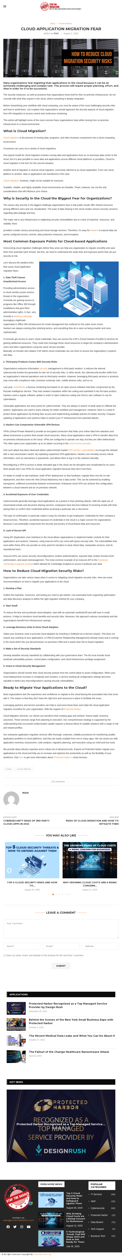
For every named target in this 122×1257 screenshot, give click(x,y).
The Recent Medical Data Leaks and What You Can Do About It (72, 1035)
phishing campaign (23, 316)
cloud (8, 769)
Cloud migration (11, 137)
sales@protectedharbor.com (18, 1220)
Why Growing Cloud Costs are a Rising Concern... (90, 884)
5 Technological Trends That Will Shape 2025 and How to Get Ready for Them (75, 1236)
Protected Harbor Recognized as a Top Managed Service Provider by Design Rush (68, 1005)
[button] (9, 870)
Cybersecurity (103, 1208)
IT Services (103, 1194)
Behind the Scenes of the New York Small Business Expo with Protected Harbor (71, 1021)
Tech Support (103, 1229)
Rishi (56, 33)
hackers (94, 230)
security (43, 368)
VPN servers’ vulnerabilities (81, 450)
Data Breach (103, 1222)
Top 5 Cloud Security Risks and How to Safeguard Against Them (74, 1198)
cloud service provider (80, 443)
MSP (103, 1201)
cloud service (24, 769)
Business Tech (103, 1236)
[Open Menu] (4, 6)
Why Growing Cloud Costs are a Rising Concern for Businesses (75, 1217)
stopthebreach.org (42, 1254)
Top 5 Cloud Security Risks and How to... (32, 884)
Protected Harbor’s (63, 757)
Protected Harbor (72, 709)
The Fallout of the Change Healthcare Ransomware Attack (69, 1051)
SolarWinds (19, 387)
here (21, 757)
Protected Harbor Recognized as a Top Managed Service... (61, 1124)
